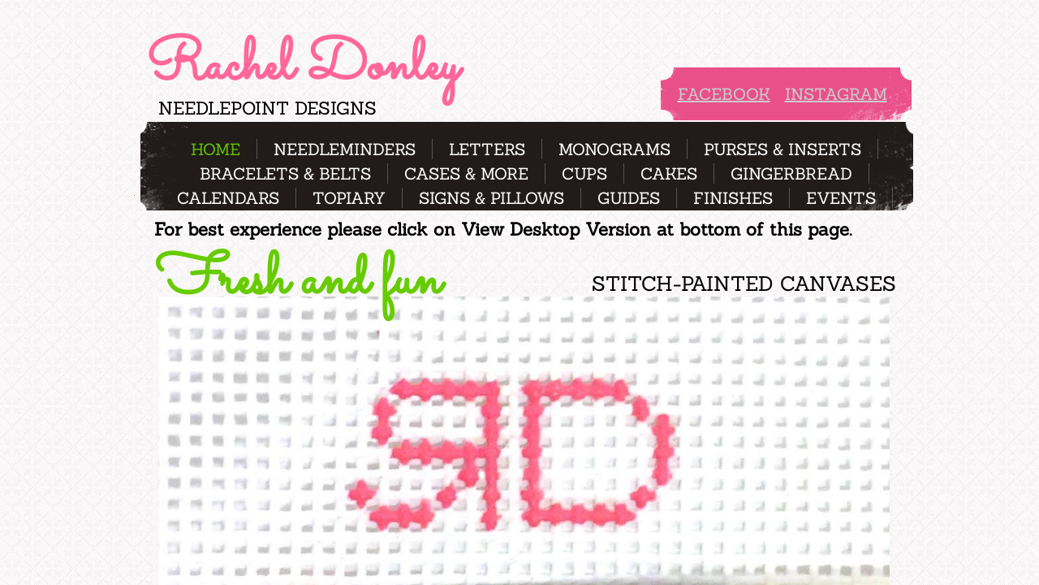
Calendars (228, 198)
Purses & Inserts (782, 149)
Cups (584, 173)
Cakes (668, 173)
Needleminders (345, 149)
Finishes (733, 198)
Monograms (614, 149)
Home (215, 149)
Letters (487, 149)
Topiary (349, 198)
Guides (628, 198)
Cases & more (466, 173)
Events (841, 198)
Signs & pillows (491, 198)
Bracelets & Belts (285, 173)
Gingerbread (791, 173)
